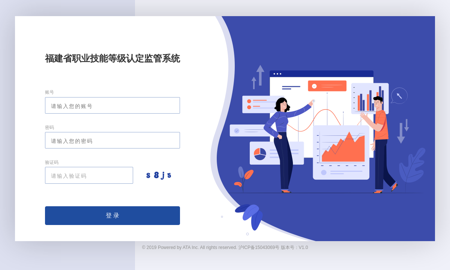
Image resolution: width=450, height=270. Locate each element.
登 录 (112, 215)
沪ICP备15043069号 (258, 247)
